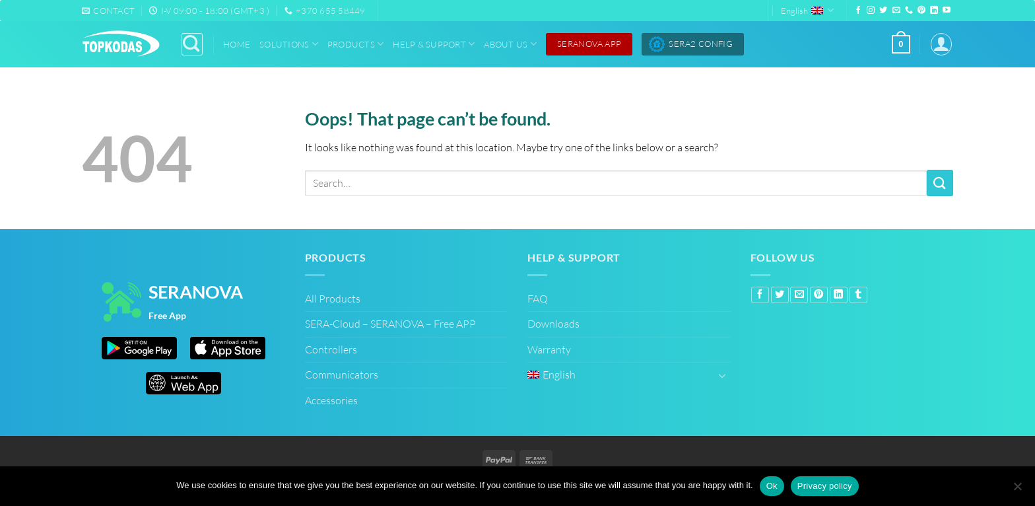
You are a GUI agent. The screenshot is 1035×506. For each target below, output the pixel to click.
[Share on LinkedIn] (839, 295)
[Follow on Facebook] (858, 10)
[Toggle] (723, 375)
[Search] (192, 44)
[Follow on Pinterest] (921, 10)
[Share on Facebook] (760, 295)
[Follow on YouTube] (947, 10)
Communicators (341, 374)
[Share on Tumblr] (858, 295)
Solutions (288, 44)
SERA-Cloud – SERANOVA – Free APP (390, 323)
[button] (901, 44)
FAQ (537, 298)
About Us (510, 44)
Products (355, 44)
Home (236, 44)
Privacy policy (824, 486)
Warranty (549, 349)
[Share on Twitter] (780, 295)
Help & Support (434, 44)
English (807, 10)
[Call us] (909, 10)
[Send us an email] (896, 10)
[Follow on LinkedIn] (934, 10)
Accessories (331, 400)
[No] (1017, 488)
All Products (332, 298)
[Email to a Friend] (799, 295)
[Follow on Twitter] (883, 10)
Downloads (553, 323)
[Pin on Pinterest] (819, 295)
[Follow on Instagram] (871, 10)
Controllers (331, 349)
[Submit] (940, 183)
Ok (772, 486)
